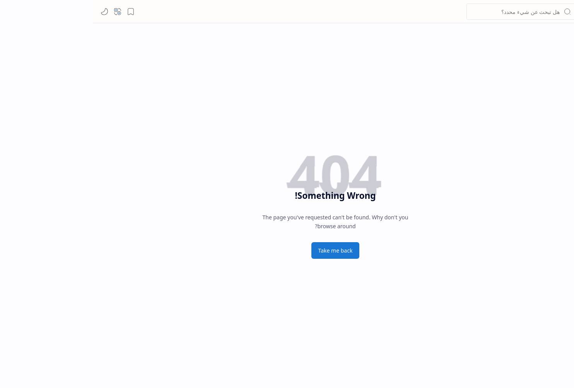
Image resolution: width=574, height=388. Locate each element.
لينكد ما (516, 11)
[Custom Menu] (529, 77)
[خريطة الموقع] (529, 208)
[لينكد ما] (537, 11)
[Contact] (529, 142)
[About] (529, 124)
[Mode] (11, 11)
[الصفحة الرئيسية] (529, 40)
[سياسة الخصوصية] (529, 171)
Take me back (243, 250)
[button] (560, 11)
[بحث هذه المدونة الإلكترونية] (428, 11)
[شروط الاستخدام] (529, 189)
